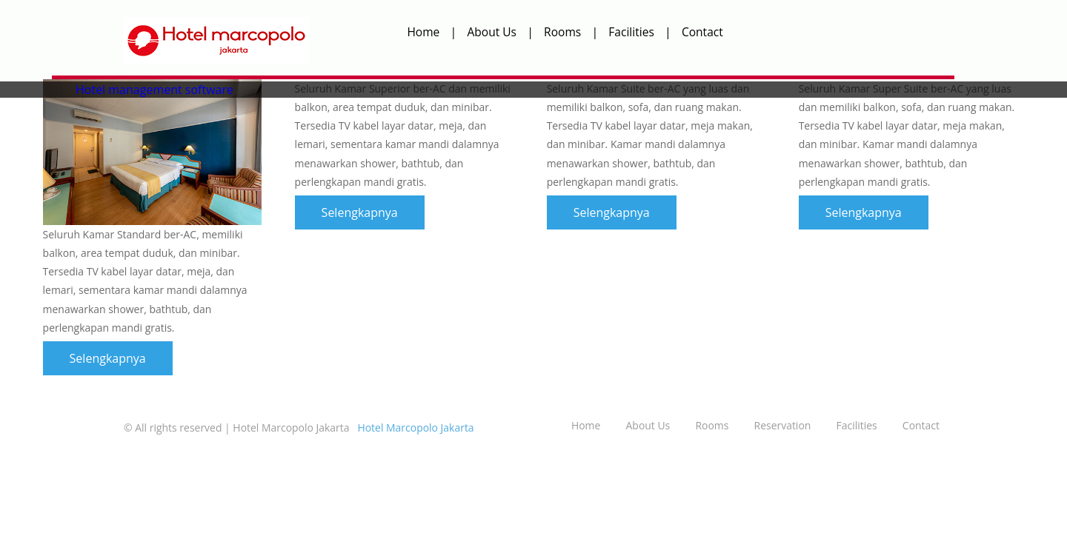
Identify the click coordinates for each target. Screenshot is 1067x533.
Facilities (631, 32)
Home (423, 32)
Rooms (562, 32)
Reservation (782, 425)
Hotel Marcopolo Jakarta (414, 427)
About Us (491, 32)
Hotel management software (154, 89)
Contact (702, 32)
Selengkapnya (108, 358)
